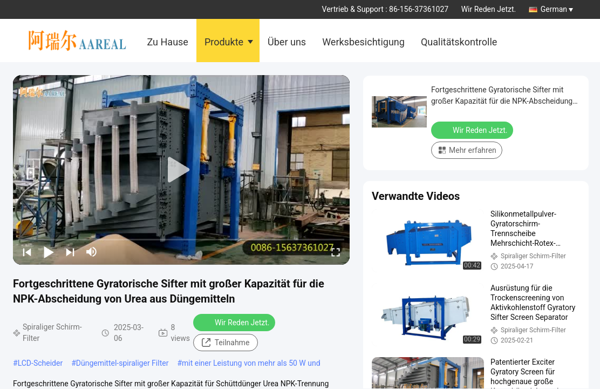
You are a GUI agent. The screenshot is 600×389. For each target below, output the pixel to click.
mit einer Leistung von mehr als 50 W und (251, 363)
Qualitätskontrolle (459, 42)
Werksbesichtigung (363, 42)
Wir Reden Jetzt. (488, 9)
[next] (70, 252)
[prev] (27, 252)
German (557, 9)
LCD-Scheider (40, 363)
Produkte (223, 42)
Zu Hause (167, 42)
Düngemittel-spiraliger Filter (122, 363)
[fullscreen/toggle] (335, 252)
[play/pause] (48, 252)
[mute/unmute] (92, 252)
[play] (181, 170)
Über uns (287, 42)
